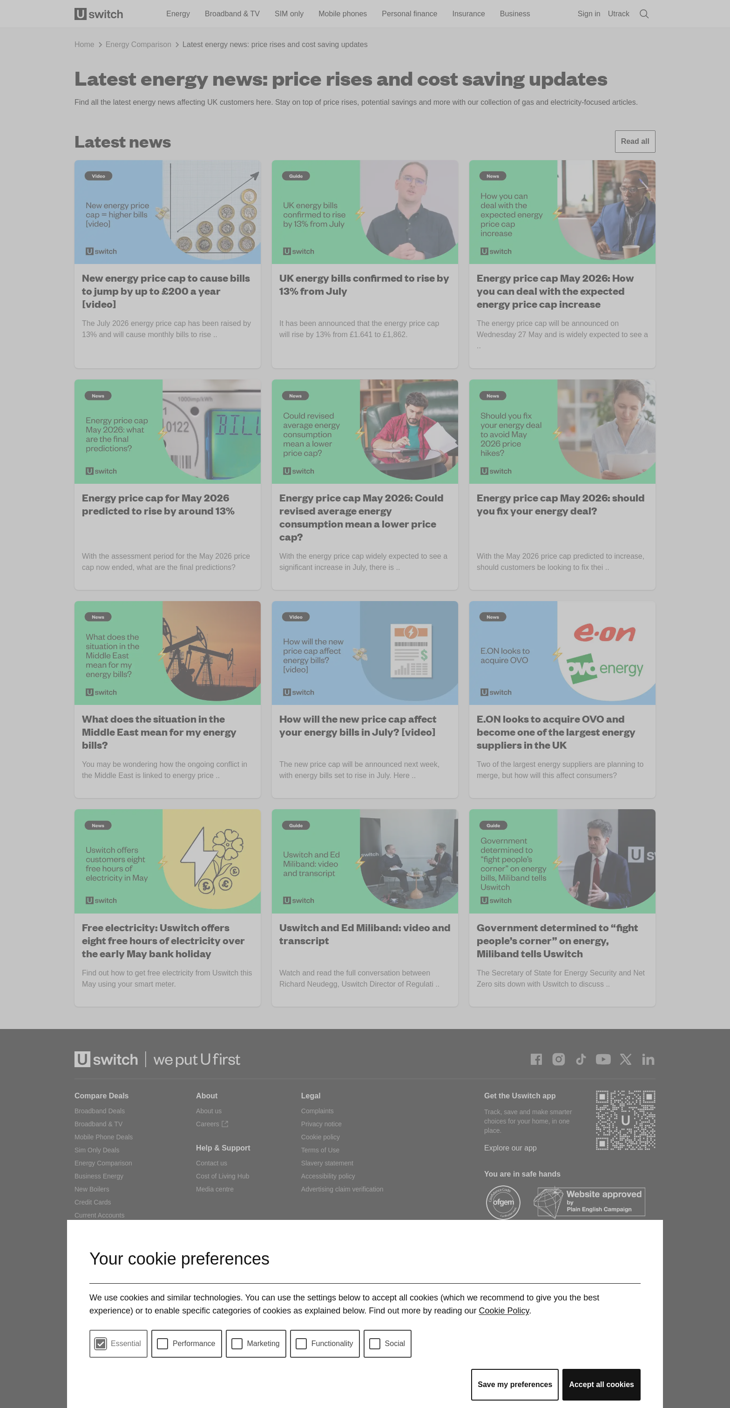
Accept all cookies (601, 1384)
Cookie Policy (504, 1310)
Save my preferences (515, 1384)
